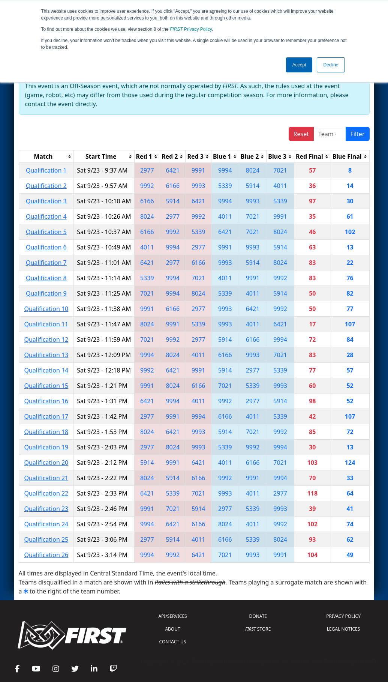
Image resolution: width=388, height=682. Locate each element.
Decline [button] (330, 65)
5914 (253, 186)
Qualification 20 (46, 462)
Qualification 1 (46, 170)
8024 (253, 170)
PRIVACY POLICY (343, 616)
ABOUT (172, 629)
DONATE (258, 616)
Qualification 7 (46, 262)
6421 (173, 170)
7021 (280, 170)
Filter (358, 134)
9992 (147, 186)
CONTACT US (172, 641)
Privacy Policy (191, 29)
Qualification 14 (46, 370)
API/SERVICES (172, 616)
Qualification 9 (46, 293)
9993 (198, 186)
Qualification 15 (46, 386)
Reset (301, 134)
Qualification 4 (46, 216)
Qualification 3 (46, 201)
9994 (225, 170)
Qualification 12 (46, 339)
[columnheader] (46, 156)
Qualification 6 (46, 247)
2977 (147, 170)
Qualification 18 (46, 432)
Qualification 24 (46, 524)
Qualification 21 (46, 478)
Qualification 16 (46, 401)
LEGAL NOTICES (343, 629)
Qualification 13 (46, 355)
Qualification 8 (46, 278)
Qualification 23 (46, 509)
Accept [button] (299, 65)
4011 (280, 186)
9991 (198, 170)
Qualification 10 (46, 309)
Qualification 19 (46, 447)
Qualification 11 (46, 324)
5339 (225, 186)
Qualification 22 (46, 493)
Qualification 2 (46, 186)
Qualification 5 (46, 232)
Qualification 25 (46, 539)
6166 (173, 186)
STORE (258, 629)
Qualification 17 (46, 416)
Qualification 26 (46, 555)
